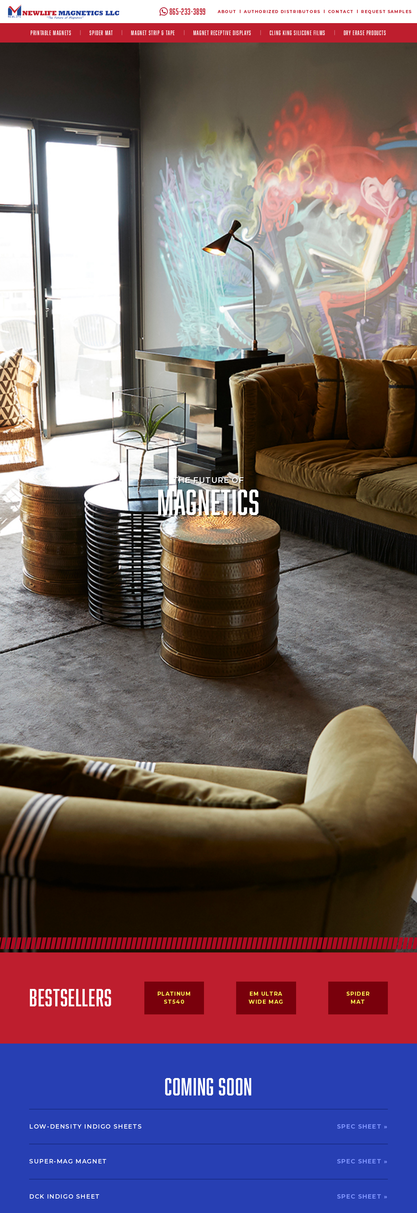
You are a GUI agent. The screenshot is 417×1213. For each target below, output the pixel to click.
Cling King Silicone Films (298, 32)
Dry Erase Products (365, 32)
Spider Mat (101, 32)
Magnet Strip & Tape (153, 32)
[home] (63, 11)
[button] (51, 33)
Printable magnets (50, 32)
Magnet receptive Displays (222, 32)
